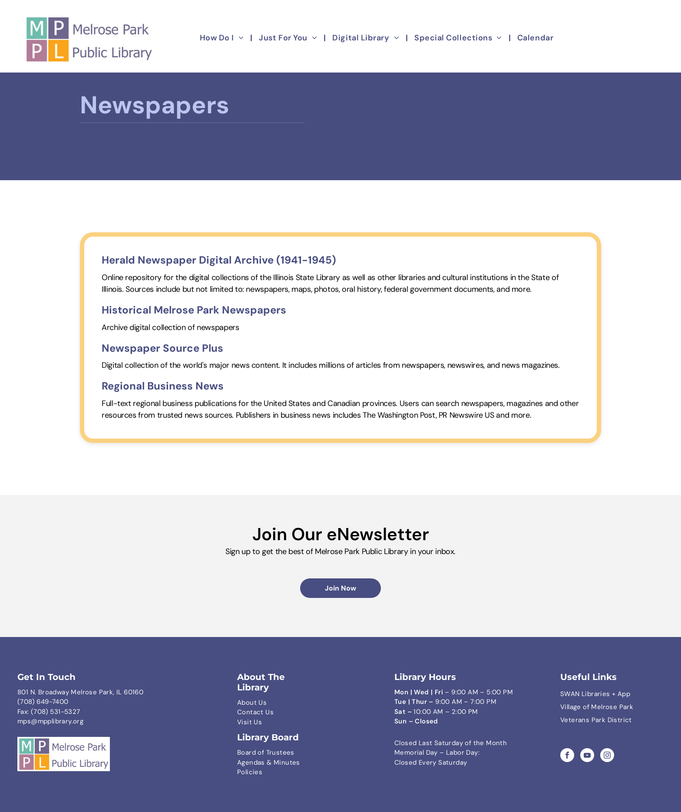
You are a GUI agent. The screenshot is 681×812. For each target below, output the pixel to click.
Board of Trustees (265, 752)
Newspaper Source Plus (162, 348)
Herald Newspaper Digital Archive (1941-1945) (219, 260)
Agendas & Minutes (268, 762)
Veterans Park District (596, 720)
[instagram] (607, 756)
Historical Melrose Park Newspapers (194, 310)
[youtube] (587, 756)
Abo (243, 702)
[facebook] (567, 756)
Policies (249, 772)
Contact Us (255, 712)
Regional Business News (163, 386)
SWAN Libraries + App (595, 694)
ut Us (258, 702)
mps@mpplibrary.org (50, 721)
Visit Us (249, 722)
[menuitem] (223, 38)
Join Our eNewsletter (340, 534)
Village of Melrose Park (596, 707)
